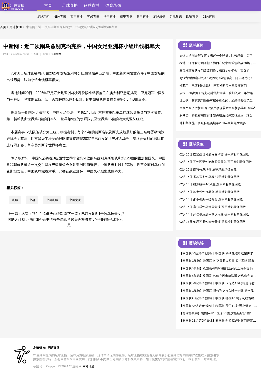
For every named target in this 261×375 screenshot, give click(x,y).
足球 (15, 200)
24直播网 (56, 54)
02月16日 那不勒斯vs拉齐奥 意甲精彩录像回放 (211, 199)
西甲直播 (76, 16)
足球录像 (159, 16)
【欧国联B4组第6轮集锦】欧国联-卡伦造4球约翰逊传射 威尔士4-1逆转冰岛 (216, 283)
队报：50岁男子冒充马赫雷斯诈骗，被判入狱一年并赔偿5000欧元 (218, 93)
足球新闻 (43, 16)
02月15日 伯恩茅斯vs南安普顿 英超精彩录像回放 (212, 221)
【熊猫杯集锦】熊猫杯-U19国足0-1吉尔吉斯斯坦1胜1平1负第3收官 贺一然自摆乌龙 (217, 313)
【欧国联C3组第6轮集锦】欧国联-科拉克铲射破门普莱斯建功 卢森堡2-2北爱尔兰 (217, 321)
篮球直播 (91, 5)
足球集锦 (176, 16)
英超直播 (93, 16)
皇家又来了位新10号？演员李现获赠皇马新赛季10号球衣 (217, 108)
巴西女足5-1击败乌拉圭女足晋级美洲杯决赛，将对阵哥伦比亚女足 (96, 219)
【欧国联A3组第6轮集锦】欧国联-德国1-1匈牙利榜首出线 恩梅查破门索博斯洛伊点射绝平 (218, 298)
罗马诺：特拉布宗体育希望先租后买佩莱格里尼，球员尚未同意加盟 (217, 116)
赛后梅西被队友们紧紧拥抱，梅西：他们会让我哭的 (214, 70)
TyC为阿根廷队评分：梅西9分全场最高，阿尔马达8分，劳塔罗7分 (217, 78)
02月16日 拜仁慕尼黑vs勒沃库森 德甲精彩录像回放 (214, 214)
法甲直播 (110, 16)
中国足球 (52, 200)
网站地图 (88, 366)
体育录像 (113, 5)
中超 (32, 200)
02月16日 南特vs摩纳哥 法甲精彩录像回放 (208, 169)
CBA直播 (209, 16)
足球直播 (70, 5)
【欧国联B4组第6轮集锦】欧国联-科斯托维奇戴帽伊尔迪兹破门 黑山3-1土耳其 (217, 254)
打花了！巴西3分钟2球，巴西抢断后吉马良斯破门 (213, 85)
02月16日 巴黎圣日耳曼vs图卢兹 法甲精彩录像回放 (214, 154)
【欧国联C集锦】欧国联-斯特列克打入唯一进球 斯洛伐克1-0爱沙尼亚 (218, 291)
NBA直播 (60, 16)
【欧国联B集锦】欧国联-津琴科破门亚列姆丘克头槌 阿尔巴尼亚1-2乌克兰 (217, 269)
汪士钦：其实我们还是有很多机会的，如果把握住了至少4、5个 (217, 101)
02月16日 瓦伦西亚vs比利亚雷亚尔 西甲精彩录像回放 (215, 162)
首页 (48, 5)
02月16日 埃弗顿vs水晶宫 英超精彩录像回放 (209, 192)
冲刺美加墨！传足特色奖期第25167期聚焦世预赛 (212, 123)
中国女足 (75, 200)
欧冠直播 (192, 16)
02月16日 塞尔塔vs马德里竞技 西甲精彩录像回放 (212, 207)
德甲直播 (126, 16)
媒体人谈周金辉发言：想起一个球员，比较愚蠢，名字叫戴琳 (217, 56)
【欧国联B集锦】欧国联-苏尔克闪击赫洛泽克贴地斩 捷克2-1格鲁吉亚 (217, 276)
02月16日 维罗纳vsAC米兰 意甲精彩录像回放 (210, 184)
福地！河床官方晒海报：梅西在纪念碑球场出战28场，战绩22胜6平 (217, 63)
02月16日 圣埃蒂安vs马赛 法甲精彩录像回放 (209, 177)
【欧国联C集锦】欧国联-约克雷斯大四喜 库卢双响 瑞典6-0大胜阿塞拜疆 (218, 261)
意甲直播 (143, 16)
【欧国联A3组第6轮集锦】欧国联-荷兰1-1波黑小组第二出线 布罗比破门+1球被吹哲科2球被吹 (218, 306)
